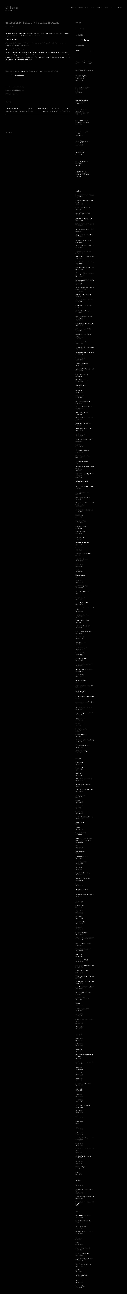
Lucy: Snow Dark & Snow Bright (84, 707)
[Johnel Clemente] (85, 40)
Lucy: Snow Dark (80, 724)
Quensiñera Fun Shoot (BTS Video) (85, 224)
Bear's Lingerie (79, 515)
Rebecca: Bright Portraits (82, 658)
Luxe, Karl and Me (80, 851)
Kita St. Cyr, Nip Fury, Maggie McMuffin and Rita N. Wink (84, 839)
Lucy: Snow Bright (80, 718)
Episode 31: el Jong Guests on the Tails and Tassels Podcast (82, 76)
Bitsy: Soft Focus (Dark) (82, 374)
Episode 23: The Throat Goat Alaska (82, 162)
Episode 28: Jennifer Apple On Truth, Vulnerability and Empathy (82, 111)
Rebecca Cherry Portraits (82, 450)
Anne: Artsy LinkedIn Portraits (83, 992)
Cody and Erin (79, 916)
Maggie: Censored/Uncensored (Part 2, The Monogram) (86, 503)
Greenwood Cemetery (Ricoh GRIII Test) (85, 1190)
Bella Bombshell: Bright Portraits (84, 631)
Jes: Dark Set (79, 580)
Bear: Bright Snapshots (81, 647)
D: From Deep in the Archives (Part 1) (85, 702)
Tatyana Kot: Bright (80, 358)
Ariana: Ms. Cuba (80, 675)
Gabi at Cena (79, 811)
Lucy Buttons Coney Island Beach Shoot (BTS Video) (84, 317)
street (77, 1211)
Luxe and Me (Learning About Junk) (85, 817)
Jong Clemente (30, 71)
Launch (77, 1172)
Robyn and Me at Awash (82, 795)
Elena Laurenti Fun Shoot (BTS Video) (85, 267)
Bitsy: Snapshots (80, 445)
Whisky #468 (79, 1044)
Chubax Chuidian (14, 71)
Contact (119, 7)
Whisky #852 (79, 1078)
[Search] (85, 29)
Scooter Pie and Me (81, 833)
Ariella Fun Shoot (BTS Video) (83, 240)
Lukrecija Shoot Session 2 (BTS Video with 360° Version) (85, 288)
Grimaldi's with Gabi (81, 862)
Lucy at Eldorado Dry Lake (83, 341)
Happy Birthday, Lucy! (81, 856)
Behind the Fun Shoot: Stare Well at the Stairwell (85, 467)
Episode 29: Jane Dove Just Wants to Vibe (82, 100)
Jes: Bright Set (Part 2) (81, 586)
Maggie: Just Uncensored (82, 492)
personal (79, 1034)
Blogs (93, 7)
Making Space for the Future (83, 1156)
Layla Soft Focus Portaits (82, 532)
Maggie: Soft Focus (81, 521)
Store (112, 7)
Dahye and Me (80, 905)
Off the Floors (79, 1143)
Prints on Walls (79, 1132)
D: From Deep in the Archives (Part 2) (85, 696)
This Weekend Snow (81, 1226)
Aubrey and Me (80, 1073)
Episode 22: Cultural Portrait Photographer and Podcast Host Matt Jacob (82, 173)
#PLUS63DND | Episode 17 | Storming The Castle (32, 22)
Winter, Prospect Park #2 (82, 1008)
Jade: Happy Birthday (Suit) (83, 960)
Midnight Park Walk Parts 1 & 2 (84, 1232)
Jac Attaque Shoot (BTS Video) (83, 329)
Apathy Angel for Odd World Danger (85, 369)
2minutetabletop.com (17, 90)
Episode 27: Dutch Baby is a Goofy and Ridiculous (82, 121)
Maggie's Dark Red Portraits (83, 497)
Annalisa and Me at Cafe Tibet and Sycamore (85, 1055)
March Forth (79, 1111)
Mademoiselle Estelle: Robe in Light (85, 417)
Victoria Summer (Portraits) (83, 745)
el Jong (12, 7)
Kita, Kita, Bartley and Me (83, 878)
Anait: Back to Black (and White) (84, 685)
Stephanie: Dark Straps (82, 559)
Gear (77, 1127)
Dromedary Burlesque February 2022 (85, 938)
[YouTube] (88, 40)
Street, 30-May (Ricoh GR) (83, 1248)
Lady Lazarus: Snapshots (82, 434)
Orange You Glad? (81, 575)
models (78, 191)
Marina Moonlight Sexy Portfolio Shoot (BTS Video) (84, 274)
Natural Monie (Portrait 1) (83, 970)
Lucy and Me (79, 867)
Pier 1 (77, 1237)
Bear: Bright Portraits (81, 642)
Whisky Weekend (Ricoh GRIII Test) (85, 1196)
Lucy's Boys (78, 845)
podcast (9, 101)
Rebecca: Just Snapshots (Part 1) (84, 669)
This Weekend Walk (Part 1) (83, 1221)
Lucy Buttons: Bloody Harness (83, 401)
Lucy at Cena (79, 773)
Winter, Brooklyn (80, 1167)
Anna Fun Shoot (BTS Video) (83, 213)
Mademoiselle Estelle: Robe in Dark (85, 352)
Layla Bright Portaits (81, 526)
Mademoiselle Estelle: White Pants (85, 407)
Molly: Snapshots (80, 396)
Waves (77, 1242)
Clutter (77, 1184)
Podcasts (100, 7)
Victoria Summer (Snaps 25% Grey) (85, 740)
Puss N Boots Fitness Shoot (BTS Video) (84, 335)
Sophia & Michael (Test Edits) (83, 943)
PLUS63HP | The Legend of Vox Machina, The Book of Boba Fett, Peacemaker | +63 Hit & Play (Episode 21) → (54, 110)
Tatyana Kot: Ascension (82, 363)
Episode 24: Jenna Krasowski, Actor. (80, 151)
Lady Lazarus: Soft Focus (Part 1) (84, 439)
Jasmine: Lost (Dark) (81, 680)
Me (76, 900)
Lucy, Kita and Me (80, 922)
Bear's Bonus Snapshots (82, 481)
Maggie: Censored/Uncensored (84, 510)
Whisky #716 (79, 1067)
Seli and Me (79, 927)
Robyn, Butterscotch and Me (83, 784)
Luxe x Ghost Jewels (81, 385)
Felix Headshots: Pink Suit (82, 620)
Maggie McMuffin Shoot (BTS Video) (85, 235)
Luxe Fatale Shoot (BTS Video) (83, 294)
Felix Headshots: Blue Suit (82, 615)
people (78, 758)
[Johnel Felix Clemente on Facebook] (82, 40)
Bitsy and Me (79, 884)
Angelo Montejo (19, 75)
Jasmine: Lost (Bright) (81, 691)
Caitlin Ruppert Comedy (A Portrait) (85, 987)
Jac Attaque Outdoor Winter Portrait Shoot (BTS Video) (85, 281)
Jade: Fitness (79, 954)
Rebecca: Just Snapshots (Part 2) (84, 664)
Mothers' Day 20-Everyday (83, 949)
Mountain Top (79, 1014)
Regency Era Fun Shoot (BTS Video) (85, 195)
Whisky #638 (79, 762)
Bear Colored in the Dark (82, 542)
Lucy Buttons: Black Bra (82, 412)
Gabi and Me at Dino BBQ (83, 1105)
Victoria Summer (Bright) (82, 751)
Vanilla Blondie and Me (82, 889)
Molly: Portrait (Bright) (81, 380)
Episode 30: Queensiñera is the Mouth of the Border (82, 89)
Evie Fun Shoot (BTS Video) (83, 207)
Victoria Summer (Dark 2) (82, 729)
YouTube (73, 7)
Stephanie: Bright (80, 537)
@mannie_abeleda (18, 87)
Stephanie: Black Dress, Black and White (85, 609)
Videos (87, 7)
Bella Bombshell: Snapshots (83, 626)
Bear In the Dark (80, 548)
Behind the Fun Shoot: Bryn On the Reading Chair (84, 475)
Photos (80, 7)
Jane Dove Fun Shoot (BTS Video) (84, 218)
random (78, 1180)
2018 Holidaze (80, 1027)
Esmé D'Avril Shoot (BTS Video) (84, 251)
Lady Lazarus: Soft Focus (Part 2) (84, 428)
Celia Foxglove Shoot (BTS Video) (84, 323)
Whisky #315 (79, 1094)
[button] (91, 50)
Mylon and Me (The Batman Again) (85, 779)
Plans (77, 1116)
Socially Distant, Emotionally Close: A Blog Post (86, 1203)
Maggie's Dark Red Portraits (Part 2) (85, 486)
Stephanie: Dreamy (81, 597)
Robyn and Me (79, 800)
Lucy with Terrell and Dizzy (83, 873)
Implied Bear (79, 564)
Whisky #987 (79, 1121)
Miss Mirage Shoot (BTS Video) (84, 300)
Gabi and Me (79, 1100)
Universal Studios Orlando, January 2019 (85, 1020)
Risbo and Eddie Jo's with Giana (84, 789)
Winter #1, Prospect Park (82, 998)
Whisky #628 (79, 1038)
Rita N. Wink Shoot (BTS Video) (84, 305)
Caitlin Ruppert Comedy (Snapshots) (85, 976)
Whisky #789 (79, 1089)
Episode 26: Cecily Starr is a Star (82, 132)
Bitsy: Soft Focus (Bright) (82, 461)
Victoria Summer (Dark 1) (82, 734)
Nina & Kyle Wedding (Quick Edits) (85, 965)
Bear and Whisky (80, 653)
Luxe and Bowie (80, 822)
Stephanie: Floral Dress (82, 602)
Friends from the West (81, 932)
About (107, 7)
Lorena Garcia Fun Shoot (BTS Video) (85, 256)
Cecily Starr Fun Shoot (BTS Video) (85, 262)
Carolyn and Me (80, 806)
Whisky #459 (79, 768)
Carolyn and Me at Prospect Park (84, 1062)
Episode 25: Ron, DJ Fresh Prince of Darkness (82, 142)
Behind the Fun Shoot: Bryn (83, 456)
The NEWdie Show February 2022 (85, 894)
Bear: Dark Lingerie (81, 637)
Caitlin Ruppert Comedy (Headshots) (85, 981)
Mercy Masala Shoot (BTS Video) (84, 229)
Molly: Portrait (79, 390)
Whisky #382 (79, 1049)
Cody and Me (79, 911)
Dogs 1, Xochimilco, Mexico (83, 1264)
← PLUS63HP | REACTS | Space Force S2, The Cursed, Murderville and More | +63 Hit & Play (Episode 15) (20, 110)
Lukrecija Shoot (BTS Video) (83, 311)
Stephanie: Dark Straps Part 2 (83, 553)
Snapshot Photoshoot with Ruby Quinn (85, 347)
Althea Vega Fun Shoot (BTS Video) (85, 246)
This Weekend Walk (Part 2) (83, 1215)
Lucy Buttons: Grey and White (83, 423)
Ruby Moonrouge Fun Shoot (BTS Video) (84, 201)
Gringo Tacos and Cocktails (83, 1083)
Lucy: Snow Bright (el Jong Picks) (84, 713)
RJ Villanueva (45, 71)
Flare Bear (78, 570)
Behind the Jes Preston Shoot (83, 591)
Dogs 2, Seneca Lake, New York (84, 1259)
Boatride (78, 1003)
